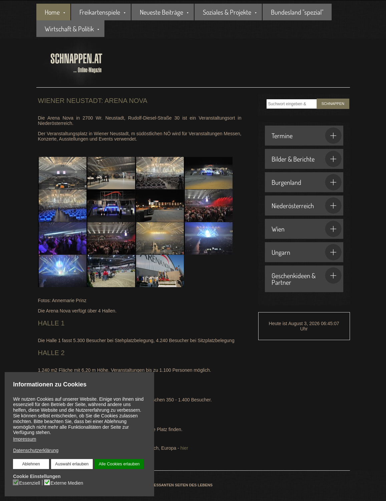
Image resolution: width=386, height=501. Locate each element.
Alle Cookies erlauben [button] (119, 464)
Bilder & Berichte (307, 159)
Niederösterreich (307, 205)
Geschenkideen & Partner (307, 276)
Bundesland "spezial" (297, 12)
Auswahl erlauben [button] (71, 464)
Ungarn (307, 252)
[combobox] (292, 104)
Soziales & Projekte (227, 12)
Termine (307, 135)
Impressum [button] (24, 439)
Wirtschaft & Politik (69, 28)
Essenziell (29, 483)
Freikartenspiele (99, 12)
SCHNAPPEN (333, 104)
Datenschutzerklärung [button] (35, 450)
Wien (307, 229)
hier (184, 448)
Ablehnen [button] (31, 464)
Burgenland (307, 182)
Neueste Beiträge (161, 12)
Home (52, 12)
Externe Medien (66, 483)
